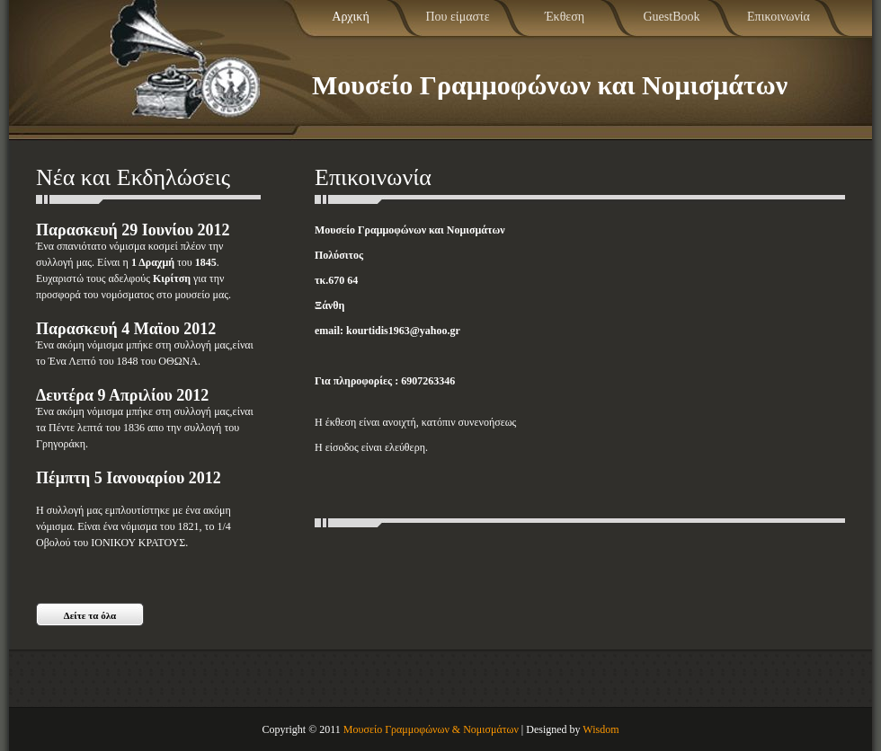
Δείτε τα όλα (90, 615)
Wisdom (600, 729)
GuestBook (672, 16)
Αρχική (350, 16)
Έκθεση (564, 16)
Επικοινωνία (778, 16)
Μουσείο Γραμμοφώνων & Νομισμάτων (431, 729)
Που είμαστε (457, 16)
